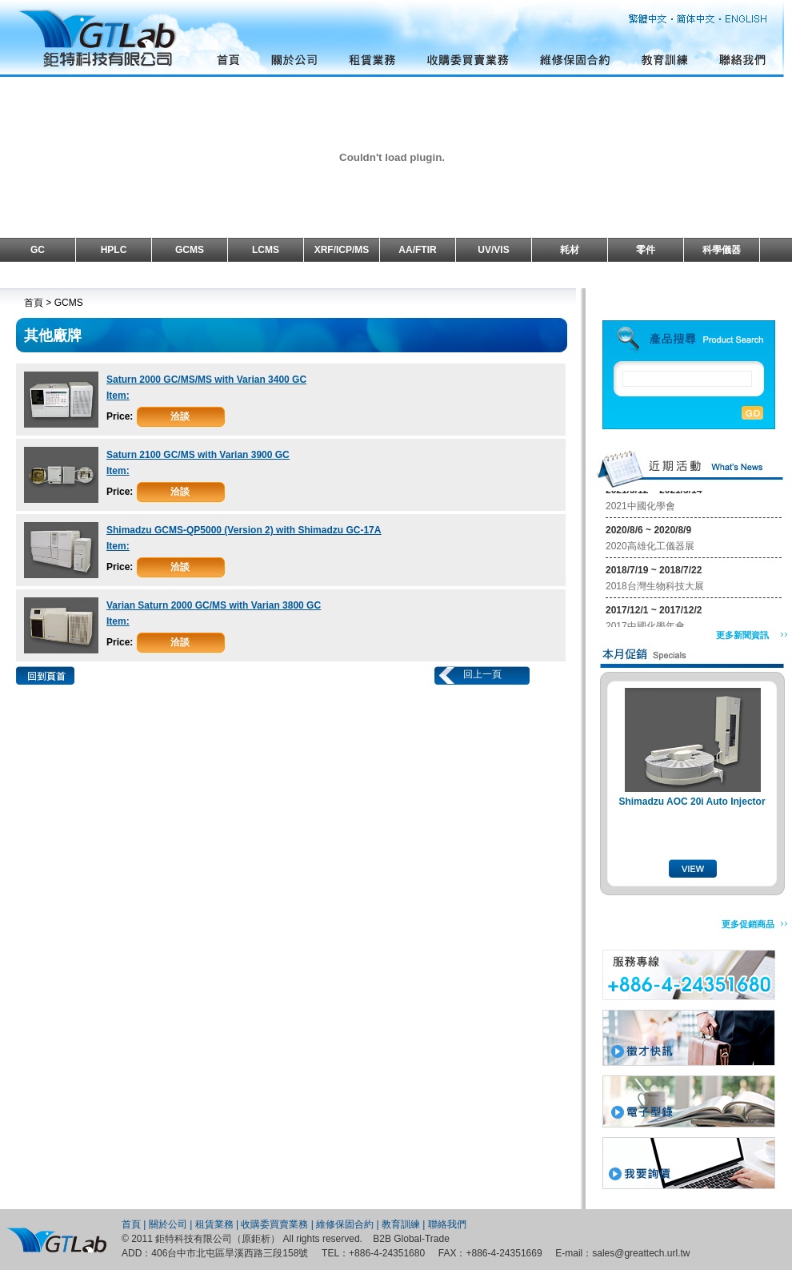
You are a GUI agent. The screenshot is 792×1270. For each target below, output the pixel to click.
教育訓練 (401, 1224)
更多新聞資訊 (742, 635)
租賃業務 (214, 1224)
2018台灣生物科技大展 (655, 587)
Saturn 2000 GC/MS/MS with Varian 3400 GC (206, 379)
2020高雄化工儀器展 (650, 547)
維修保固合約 (345, 1224)
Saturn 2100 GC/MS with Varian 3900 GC (198, 454)
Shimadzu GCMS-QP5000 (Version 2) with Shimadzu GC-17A (243, 530)
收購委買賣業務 (274, 1224)
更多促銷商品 (748, 924)
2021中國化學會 (640, 507)
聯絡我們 (447, 1224)
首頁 (131, 1224)
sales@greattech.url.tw (641, 1253)
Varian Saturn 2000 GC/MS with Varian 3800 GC (213, 605)
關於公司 (168, 1224)
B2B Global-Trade (411, 1238)
